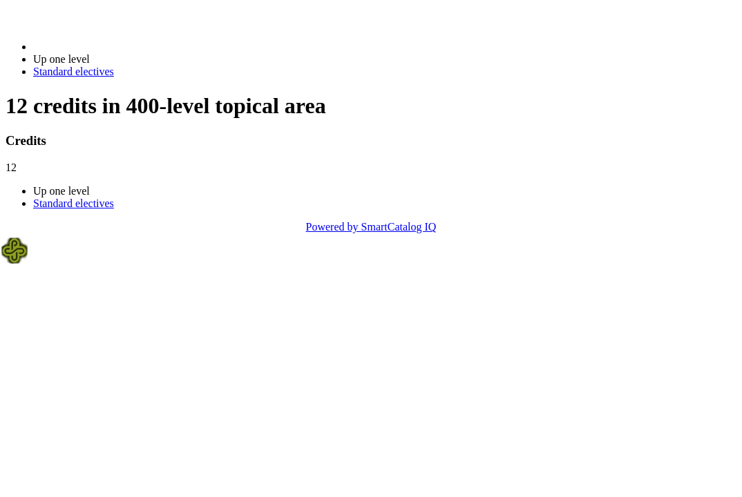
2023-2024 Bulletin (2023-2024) (105, 46)
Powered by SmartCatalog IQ (371, 227)
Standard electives (73, 71)
